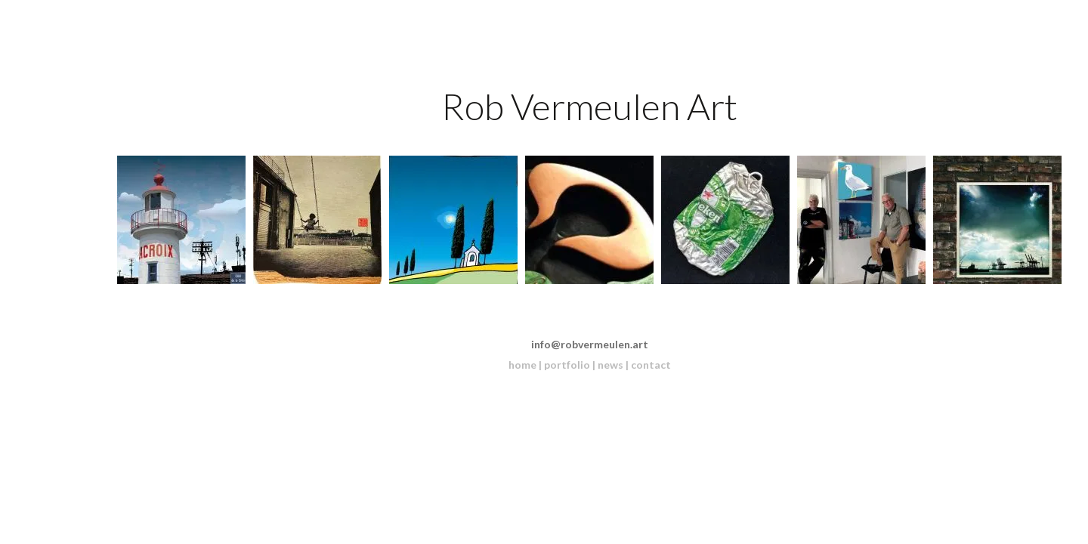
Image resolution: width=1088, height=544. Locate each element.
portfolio (567, 364)
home (522, 364)
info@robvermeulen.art (589, 344)
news (610, 364)
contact (651, 364)
